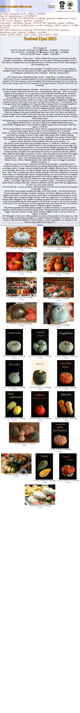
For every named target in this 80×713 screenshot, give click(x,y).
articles (4, 14)
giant (61, 23)
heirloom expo (8, 32)
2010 (19, 34)
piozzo (22, 32)
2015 (55, 34)
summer (39, 21)
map (73, 18)
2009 (11, 34)
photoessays (16, 16)
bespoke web (18, 14)
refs (2, 21)
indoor (70, 23)
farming (17, 23)
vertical (4, 27)
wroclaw (42, 32)
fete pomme (62, 30)
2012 (33, 34)
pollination (28, 25)
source (40, 225)
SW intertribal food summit (16, 30)
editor (31, 14)
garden (52, 23)
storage (48, 25)
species (28, 21)
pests (16, 25)
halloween (62, 18)
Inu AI (3, 16)
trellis (75, 25)
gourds (51, 18)
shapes (18, 21)
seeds (39, 25)
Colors (3, 18)
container (5, 23)
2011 (26, 34)
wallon (31, 32)
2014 (48, 34)
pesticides (5, 25)
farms (27, 23)
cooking (40, 18)
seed (9, 21)
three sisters (62, 25)
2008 (3, 34)
